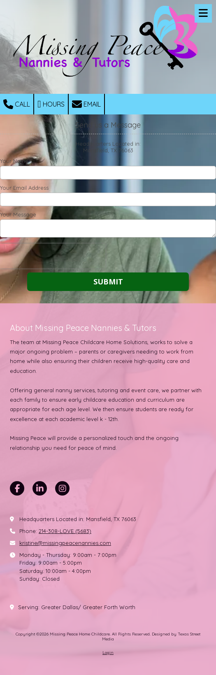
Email (86, 104)
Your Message (18, 214)
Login (108, 652)
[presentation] (52, 256)
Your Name (14, 161)
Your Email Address (24, 187)
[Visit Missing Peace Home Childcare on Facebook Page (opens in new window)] (17, 488)
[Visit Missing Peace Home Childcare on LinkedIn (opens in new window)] (40, 488)
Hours (51, 104)
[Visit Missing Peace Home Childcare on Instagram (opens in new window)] (62, 488)
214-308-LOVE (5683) (65, 531)
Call (16, 104)
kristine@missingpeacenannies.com (65, 543)
